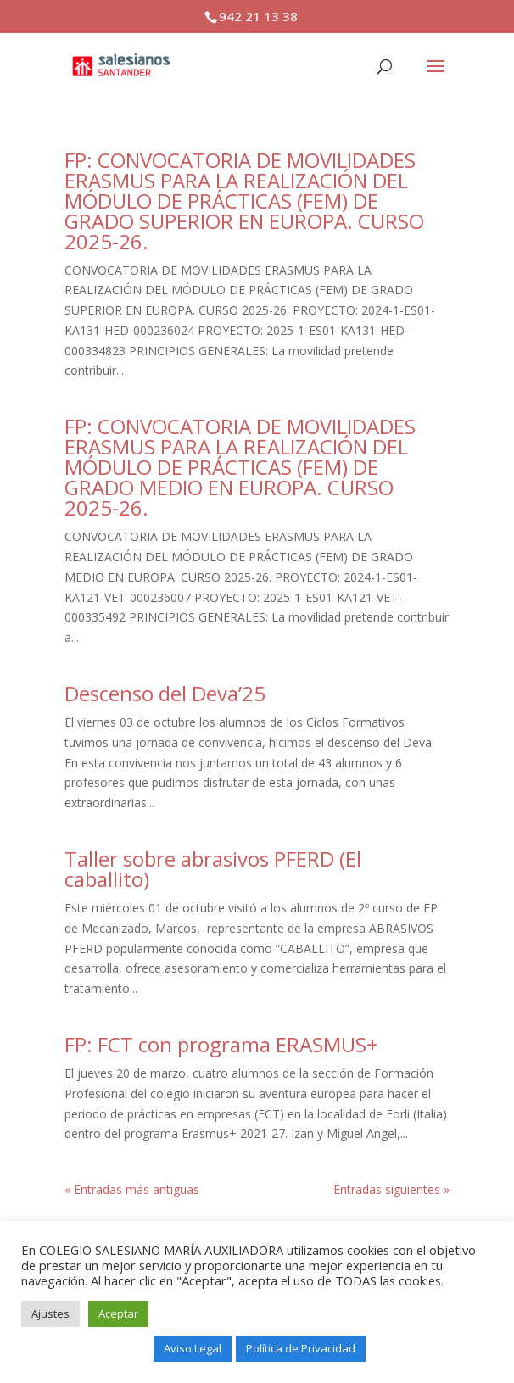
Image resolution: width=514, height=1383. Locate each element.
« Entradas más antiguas (131, 1189)
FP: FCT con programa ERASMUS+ (220, 1044)
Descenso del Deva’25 (164, 693)
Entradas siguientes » (391, 1189)
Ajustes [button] (50, 1313)
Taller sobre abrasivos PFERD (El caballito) (212, 869)
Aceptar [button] (118, 1313)
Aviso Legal (192, 1348)
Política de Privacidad (300, 1348)
